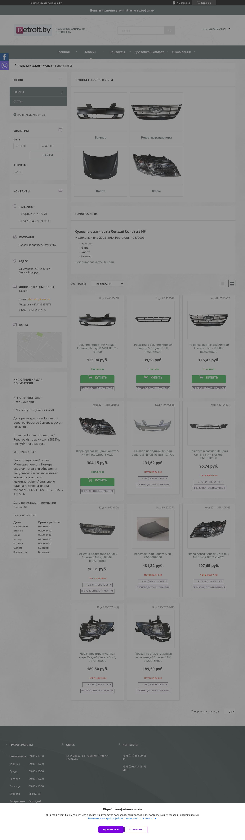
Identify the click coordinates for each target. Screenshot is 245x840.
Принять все (111, 829)
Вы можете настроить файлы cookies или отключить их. (121, 821)
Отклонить (139, 829)
